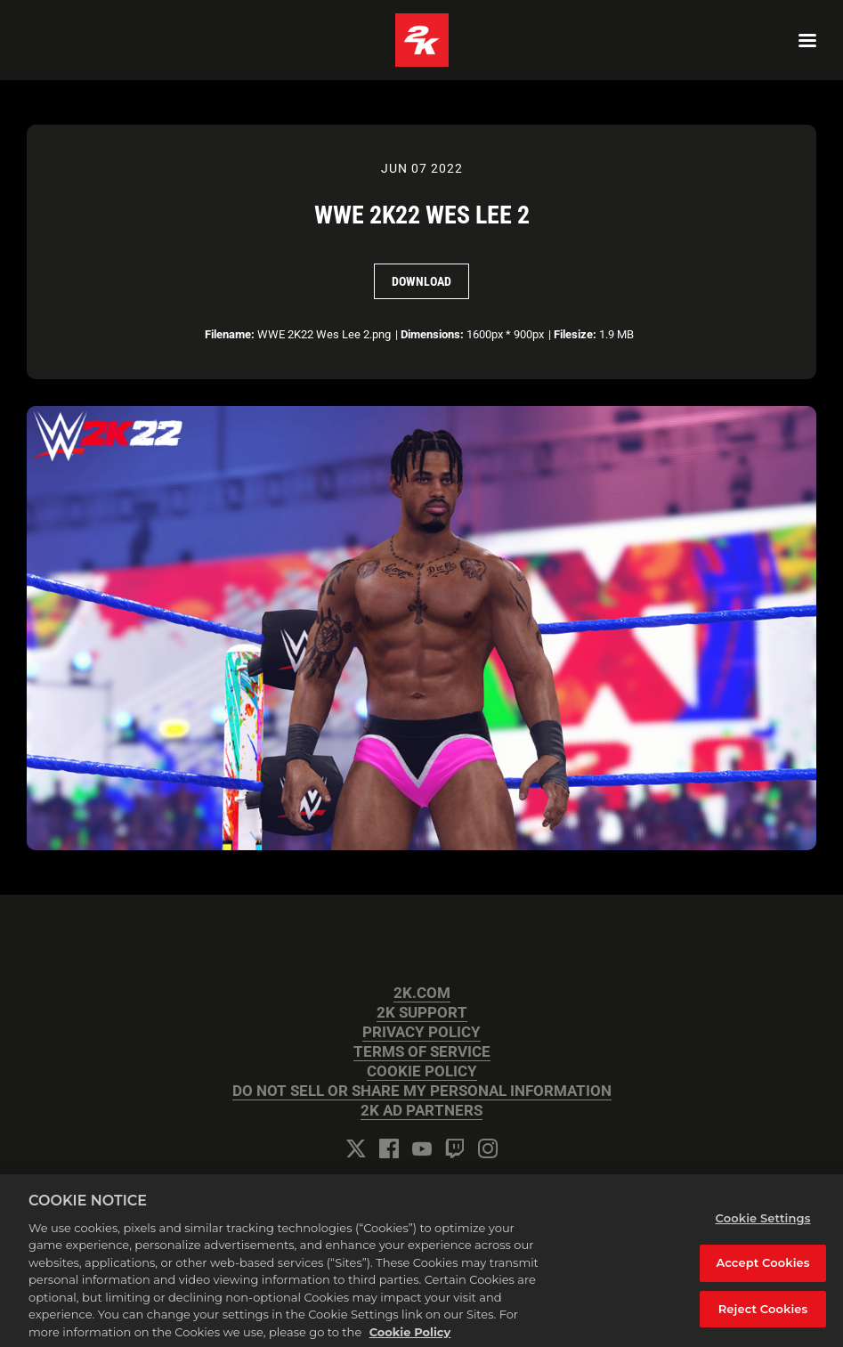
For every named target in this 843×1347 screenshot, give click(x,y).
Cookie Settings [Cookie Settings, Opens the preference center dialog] (763, 1226)
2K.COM (421, 993)
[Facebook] (389, 1148)
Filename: (230, 334)
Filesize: (575, 334)
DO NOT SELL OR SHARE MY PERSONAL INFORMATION (422, 1091)
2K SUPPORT (422, 1012)
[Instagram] (488, 1148)
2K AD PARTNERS (421, 1110)
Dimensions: (432, 334)
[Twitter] (356, 1148)
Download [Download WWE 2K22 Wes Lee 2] (421, 281)
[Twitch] (455, 1148)
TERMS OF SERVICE (421, 1051)
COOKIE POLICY (422, 1071)
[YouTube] (422, 1148)
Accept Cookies (762, 1271)
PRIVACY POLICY (421, 1032)
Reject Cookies (763, 1317)
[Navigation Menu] (807, 40)
